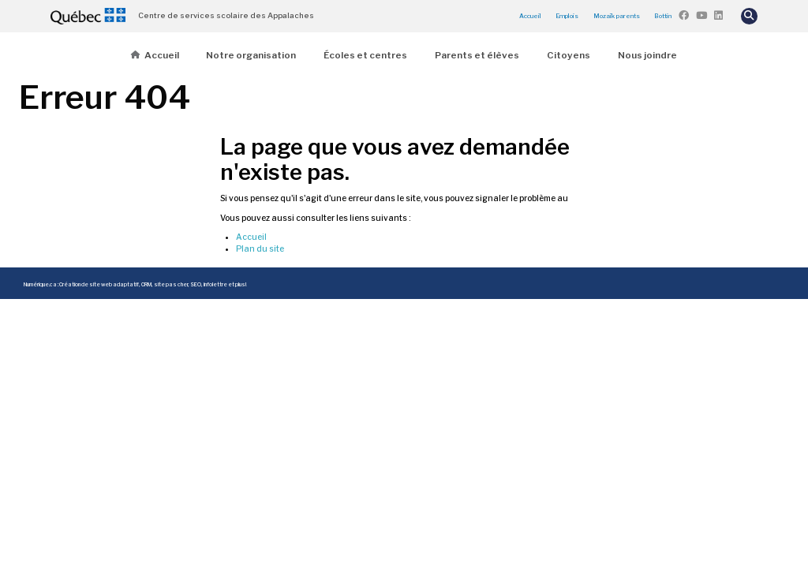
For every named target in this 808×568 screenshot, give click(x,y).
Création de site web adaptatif (99, 285)
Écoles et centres (365, 55)
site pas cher (171, 285)
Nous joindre (647, 55)
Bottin (662, 16)
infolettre (215, 285)
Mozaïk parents (616, 16)
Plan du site (260, 249)
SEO (195, 285)
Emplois (567, 16)
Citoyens (568, 55)
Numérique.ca (40, 285)
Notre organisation (251, 55)
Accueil (530, 16)
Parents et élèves (477, 55)
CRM (146, 285)
